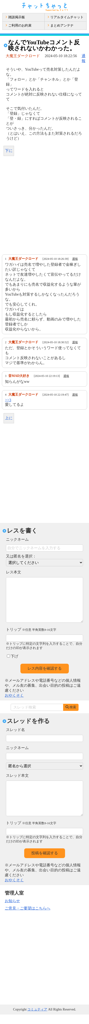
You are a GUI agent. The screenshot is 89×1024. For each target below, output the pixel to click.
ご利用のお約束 (18, 25)
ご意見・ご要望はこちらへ (27, 918)
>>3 (8, 400)
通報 (75, 259)
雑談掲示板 (15, 17)
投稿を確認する (44, 862)
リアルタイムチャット (65, 17)
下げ (12, 666)
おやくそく (14, 705)
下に (9, 151)
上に (9, 418)
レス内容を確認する (45, 678)
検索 (71, 716)
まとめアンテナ (60, 25)
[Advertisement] (44, 206)
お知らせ (12, 910)
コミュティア (37, 1019)
